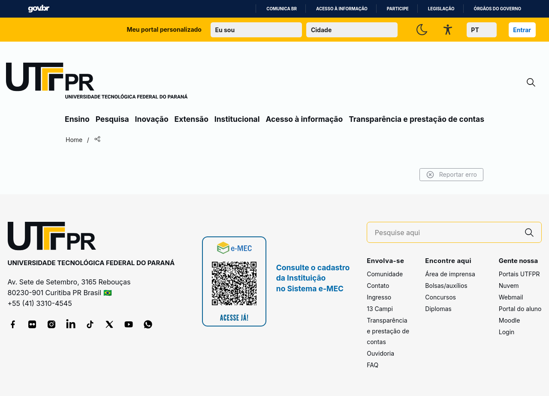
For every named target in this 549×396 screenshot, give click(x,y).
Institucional (237, 119)
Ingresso (379, 297)
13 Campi (380, 308)
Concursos (440, 297)
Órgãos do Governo (497, 8)
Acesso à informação (342, 8)
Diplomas (438, 308)
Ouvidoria (380, 353)
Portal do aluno (520, 308)
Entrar (522, 29)
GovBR (38, 9)
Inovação (152, 119)
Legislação (441, 8)
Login (507, 332)
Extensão (191, 119)
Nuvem (509, 285)
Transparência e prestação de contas (416, 119)
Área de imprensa (450, 274)
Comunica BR (281, 8)
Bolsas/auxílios (446, 285)
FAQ (372, 365)
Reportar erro (451, 174)
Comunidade (385, 274)
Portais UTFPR (519, 274)
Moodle (509, 320)
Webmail (511, 297)
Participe (398, 8)
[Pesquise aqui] (446, 232)
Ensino (77, 119)
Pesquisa (112, 119)
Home (74, 139)
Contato (378, 285)
